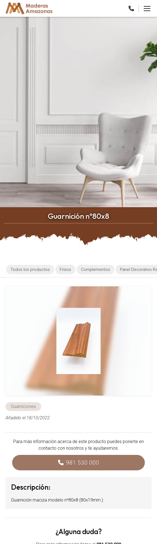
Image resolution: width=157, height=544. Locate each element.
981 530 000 (82, 462)
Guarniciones (23, 406)
